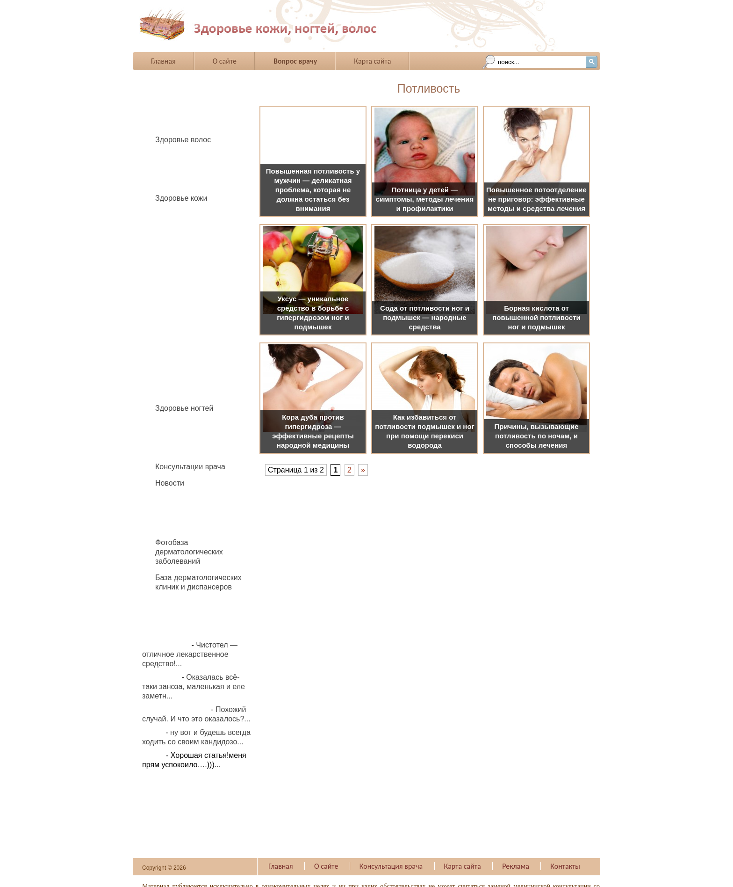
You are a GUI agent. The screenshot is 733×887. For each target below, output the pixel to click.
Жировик (175, 278)
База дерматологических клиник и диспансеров (198, 582)
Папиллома (180, 316)
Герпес (172, 252)
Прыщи (172, 341)
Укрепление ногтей (193, 450)
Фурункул (176, 379)
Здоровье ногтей (184, 408)
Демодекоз (179, 265)
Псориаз (174, 353)
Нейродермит (183, 303)
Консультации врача (190, 467)
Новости (169, 483)
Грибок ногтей (184, 437)
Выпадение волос (191, 156)
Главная (163, 61)
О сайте (225, 61)
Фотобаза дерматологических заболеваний (189, 551)
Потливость (180, 328)
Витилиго (176, 240)
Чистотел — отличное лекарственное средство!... (189, 654)
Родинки (174, 366)
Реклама (515, 866)
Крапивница (180, 290)
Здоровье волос (183, 140)
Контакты (565, 866)
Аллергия (176, 214)
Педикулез (178, 169)
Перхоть (174, 181)
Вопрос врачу (295, 61)
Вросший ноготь (188, 425)
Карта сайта (372, 61)
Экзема (173, 391)
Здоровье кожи (181, 198)
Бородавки (178, 227)
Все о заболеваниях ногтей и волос (287, 25)
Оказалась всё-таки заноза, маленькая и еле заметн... (193, 686)
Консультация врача (391, 866)
